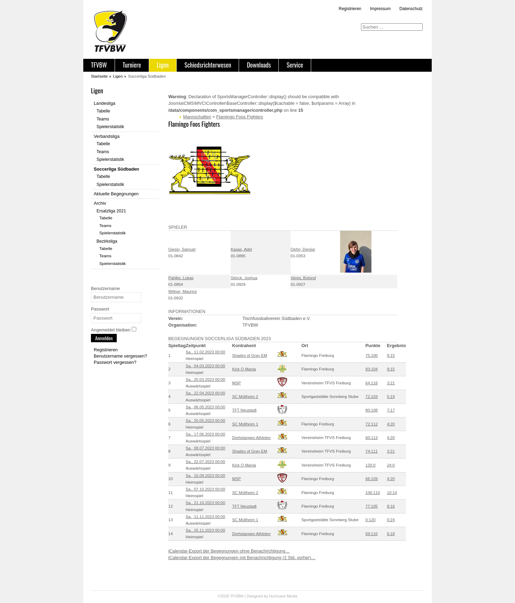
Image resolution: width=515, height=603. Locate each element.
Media (292, 596)
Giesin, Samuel (181, 249)
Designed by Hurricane (267, 596)
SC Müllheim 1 (245, 424)
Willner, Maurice (182, 291)
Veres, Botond (303, 278)
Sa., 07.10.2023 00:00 (205, 489)
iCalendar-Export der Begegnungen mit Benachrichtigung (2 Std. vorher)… (242, 557)
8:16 (390, 506)
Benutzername (105, 288)
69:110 (372, 534)
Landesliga (104, 103)
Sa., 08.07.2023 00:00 (205, 448)
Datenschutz (411, 8)
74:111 (372, 451)
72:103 (372, 396)
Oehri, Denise (303, 249)
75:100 (372, 355)
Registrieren (350, 8)
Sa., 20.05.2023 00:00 (205, 420)
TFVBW (99, 64)
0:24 (390, 520)
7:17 (390, 410)
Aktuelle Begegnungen (116, 193)
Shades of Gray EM (249, 355)
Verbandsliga (107, 136)
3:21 (390, 383)
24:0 (390, 465)
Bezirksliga (107, 241)
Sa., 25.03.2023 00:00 (205, 379)
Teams (103, 119)
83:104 (372, 369)
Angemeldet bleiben (110, 329)
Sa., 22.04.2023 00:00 (205, 393)
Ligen (163, 64)
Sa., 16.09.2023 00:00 (205, 475)
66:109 (372, 479)
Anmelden (104, 338)
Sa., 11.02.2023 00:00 (205, 352)
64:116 (372, 383)
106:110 (373, 493)
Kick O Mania (244, 369)
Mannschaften (197, 116)
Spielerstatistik (110, 126)
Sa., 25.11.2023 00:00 (205, 530)
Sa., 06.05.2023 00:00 (205, 407)
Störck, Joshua (244, 278)
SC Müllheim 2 (245, 396)
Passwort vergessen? (115, 362)
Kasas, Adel (241, 249)
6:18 (390, 534)
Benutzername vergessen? (120, 356)
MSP (236, 383)
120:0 (371, 465)
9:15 (390, 355)
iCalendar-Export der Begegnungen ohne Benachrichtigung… (229, 551)
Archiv (100, 203)
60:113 (372, 438)
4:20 (390, 424)
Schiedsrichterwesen (207, 64)
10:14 (392, 493)
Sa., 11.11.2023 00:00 (205, 517)
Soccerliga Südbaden (116, 169)
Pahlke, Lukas (180, 278)
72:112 (372, 424)
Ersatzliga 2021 (111, 211)
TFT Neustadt (244, 410)
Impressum (380, 8)
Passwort (100, 309)
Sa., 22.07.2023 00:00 (205, 462)
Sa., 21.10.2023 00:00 (205, 503)
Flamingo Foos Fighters (239, 116)
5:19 (390, 396)
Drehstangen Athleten (251, 438)
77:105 (372, 506)
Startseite (99, 76)
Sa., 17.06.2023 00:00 (205, 434)
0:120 (371, 520)
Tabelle (103, 111)
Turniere (132, 64)
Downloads (259, 64)
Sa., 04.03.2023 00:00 (205, 366)
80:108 (372, 410)
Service (294, 64)
